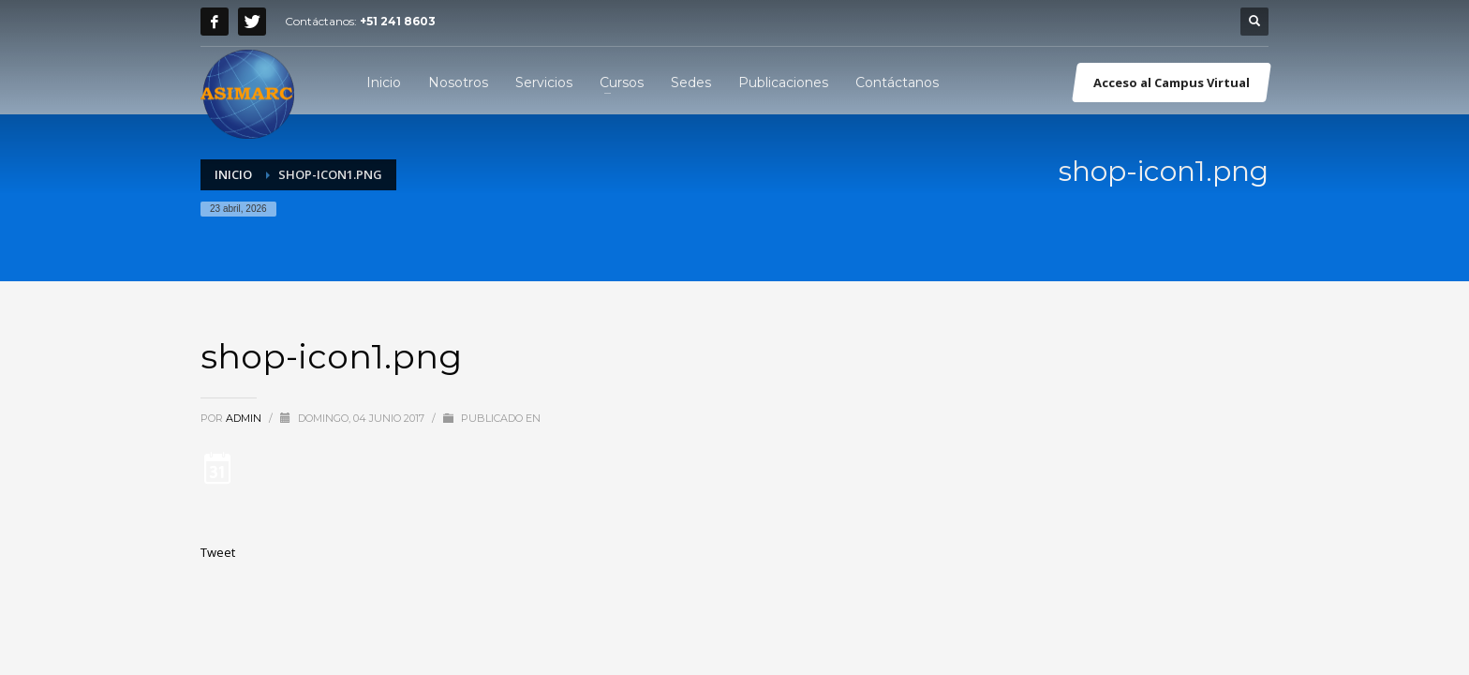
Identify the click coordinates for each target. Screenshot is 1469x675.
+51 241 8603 (398, 21)
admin (245, 418)
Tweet (217, 552)
